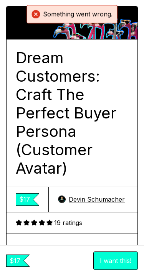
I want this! (115, 260)
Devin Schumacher (91, 199)
